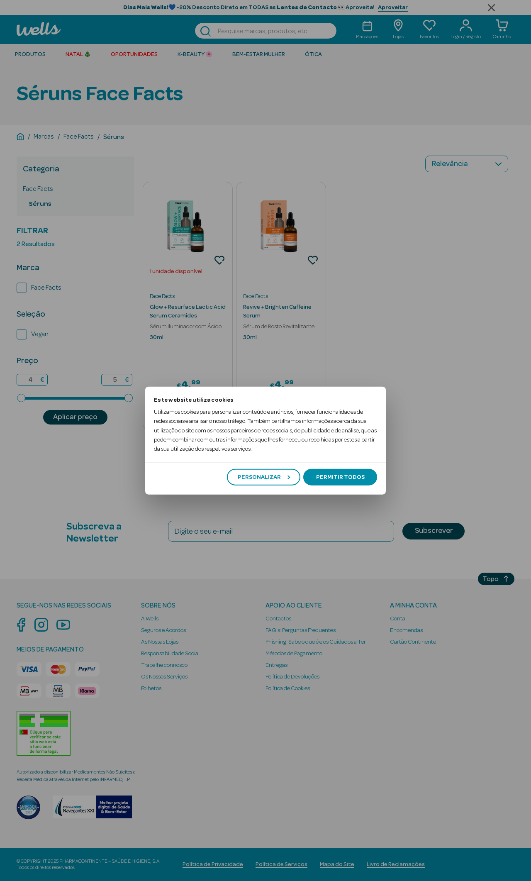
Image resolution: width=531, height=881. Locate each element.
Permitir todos (340, 477)
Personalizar (264, 477)
